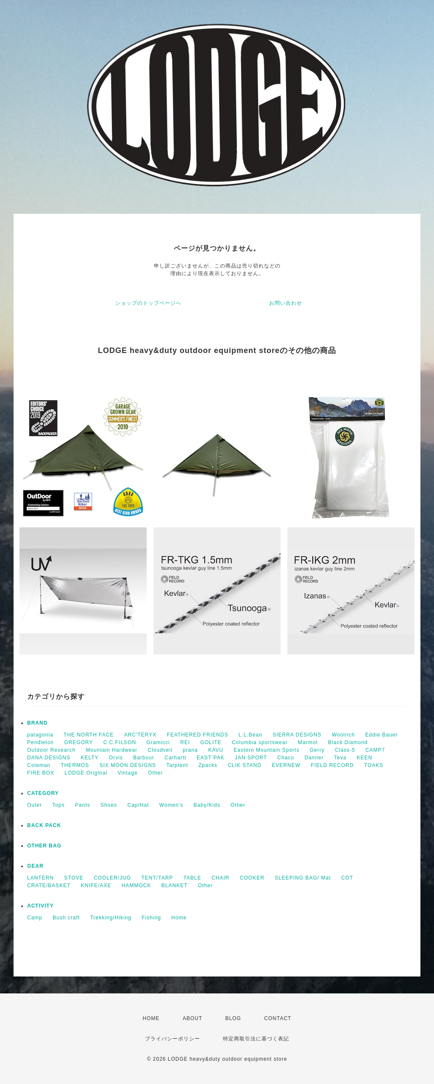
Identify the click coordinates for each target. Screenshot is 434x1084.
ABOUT (192, 1018)
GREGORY (78, 742)
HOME (151, 1018)
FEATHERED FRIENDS (197, 735)
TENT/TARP (157, 878)
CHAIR (220, 878)
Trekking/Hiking (110, 918)
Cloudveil (159, 750)
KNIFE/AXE (96, 885)
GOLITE (211, 742)
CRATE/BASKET (48, 885)
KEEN (365, 758)
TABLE (192, 878)
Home (178, 918)
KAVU (215, 750)
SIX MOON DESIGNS (128, 765)
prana (190, 750)
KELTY (89, 758)
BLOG (233, 1018)
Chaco (285, 758)
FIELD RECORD (332, 765)
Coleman (38, 765)
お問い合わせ (285, 303)
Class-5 (345, 750)
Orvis (116, 758)
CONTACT (277, 1018)
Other (155, 773)
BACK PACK (44, 825)
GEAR (35, 866)
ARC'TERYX (140, 735)
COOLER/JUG (112, 878)
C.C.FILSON (119, 742)
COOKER (252, 878)
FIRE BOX (40, 773)
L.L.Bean (250, 735)
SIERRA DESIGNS (297, 735)
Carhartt (175, 758)
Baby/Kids (207, 805)
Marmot (308, 742)
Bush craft (66, 918)
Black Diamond (348, 742)
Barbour (143, 758)
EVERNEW (286, 765)
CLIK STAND (245, 765)
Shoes (108, 805)
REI (185, 742)
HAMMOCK (136, 885)
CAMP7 (375, 750)
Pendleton (40, 742)
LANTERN (40, 878)
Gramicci (158, 742)
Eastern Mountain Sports (266, 750)
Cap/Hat (138, 805)
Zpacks (207, 765)
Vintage (127, 773)
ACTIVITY (40, 906)
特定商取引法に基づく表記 (256, 1039)
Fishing (151, 918)
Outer (34, 805)
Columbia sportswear (260, 742)
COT (347, 878)
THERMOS (75, 765)
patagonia (40, 735)
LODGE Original (85, 773)
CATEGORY (43, 793)
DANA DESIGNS (48, 758)
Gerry (317, 750)
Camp (34, 918)
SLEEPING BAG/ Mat (303, 878)
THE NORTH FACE (89, 735)
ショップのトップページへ (148, 303)
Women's (171, 805)
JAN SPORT (251, 758)
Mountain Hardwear (111, 750)
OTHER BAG (44, 846)
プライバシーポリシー (172, 1039)
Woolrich (343, 735)
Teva (340, 758)
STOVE (73, 878)
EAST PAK (211, 758)
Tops (58, 805)
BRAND (37, 723)
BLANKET (174, 885)
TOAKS (373, 765)
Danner (313, 758)
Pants (82, 805)
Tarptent (177, 765)
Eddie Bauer (381, 735)
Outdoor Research (51, 750)
